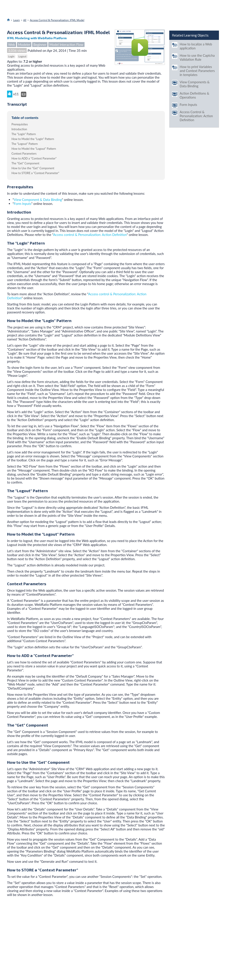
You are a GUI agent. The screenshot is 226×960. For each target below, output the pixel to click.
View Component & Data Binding (38, 200)
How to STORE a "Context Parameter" (35, 173)
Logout (22, 56)
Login (11, 56)
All (24, 20)
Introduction (19, 129)
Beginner (39, 45)
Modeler (24, 45)
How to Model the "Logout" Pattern (33, 148)
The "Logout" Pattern (24, 144)
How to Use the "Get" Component (32, 168)
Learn (16, 20)
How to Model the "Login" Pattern (32, 139)
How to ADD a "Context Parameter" (33, 158)
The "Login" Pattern (23, 134)
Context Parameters (23, 153)
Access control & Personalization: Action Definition (90, 235)
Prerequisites (19, 124)
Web (11, 45)
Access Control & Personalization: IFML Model (57, 20)
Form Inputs (22, 204)
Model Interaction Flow (66, 45)
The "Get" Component (25, 163)
